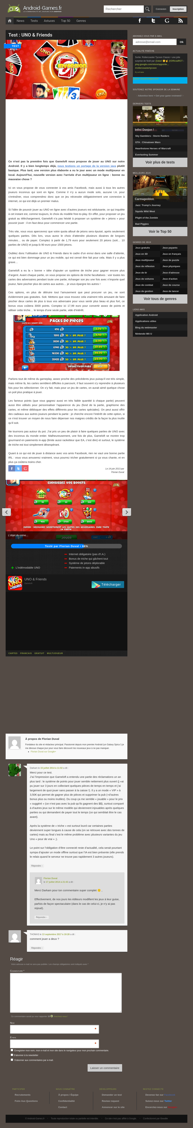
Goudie (164, 1118)
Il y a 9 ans (139, 72)
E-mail (13, 1037)
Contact (62, 1107)
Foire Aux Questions (26, 1101)
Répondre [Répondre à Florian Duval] (41, 917)
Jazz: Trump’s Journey (148, 205)
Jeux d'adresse (170, 272)
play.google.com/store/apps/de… (152, 64)
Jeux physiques (171, 266)
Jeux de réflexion (144, 266)
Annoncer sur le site (113, 1107)
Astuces (49, 21)
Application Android (146, 315)
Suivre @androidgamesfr (146, 78)
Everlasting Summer (146, 154)
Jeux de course (171, 285)
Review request (110, 1101)
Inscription (178, 9)
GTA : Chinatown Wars (147, 142)
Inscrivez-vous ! (61, 1016)
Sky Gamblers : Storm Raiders (152, 136)
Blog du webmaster (146, 327)
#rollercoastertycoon (146, 68)
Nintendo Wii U (143, 333)
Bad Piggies (142, 224)
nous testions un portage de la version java (86, 165)
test (15, 46)
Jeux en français (171, 254)
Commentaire (17, 970)
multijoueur (55, 653)
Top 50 (65, 21)
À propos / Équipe (68, 1094)
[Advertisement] (66, 129)
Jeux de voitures (144, 278)
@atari (158, 61)
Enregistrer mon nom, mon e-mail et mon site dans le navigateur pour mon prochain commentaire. (61, 1050)
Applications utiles (145, 321)
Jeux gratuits (142, 247)
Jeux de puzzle (170, 260)
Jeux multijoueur (144, 260)
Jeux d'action (170, 278)
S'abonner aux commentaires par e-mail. (32, 1060)
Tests (34, 21)
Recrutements (23, 1094)
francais (26, 653)
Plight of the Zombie (146, 217)
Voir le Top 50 (160, 231)
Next (126, 512)
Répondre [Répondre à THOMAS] (37, 948)
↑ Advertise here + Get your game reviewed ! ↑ (160, 96)
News (20, 21)
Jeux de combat (144, 285)
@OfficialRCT (176, 61)
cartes (12, 653)
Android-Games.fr (35, 9)
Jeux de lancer (170, 291)
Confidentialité (66, 1101)
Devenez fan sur (160, 1094)
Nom (12, 1023)
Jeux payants (169, 247)
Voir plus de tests (160, 162)
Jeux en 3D (141, 254)
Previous (6, 512)
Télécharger (111, 584)
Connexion (161, 9)
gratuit (39, 653)
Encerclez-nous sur (161, 1107)
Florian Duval (50, 878)
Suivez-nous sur (158, 1101)
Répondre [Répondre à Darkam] (37, 866)
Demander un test (112, 1094)
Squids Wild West (145, 211)
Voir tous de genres (160, 299)
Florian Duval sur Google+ (43, 751)
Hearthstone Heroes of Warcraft (153, 148)
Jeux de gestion (144, 291)
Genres (81, 21)
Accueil (10, 20)
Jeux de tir (141, 272)
